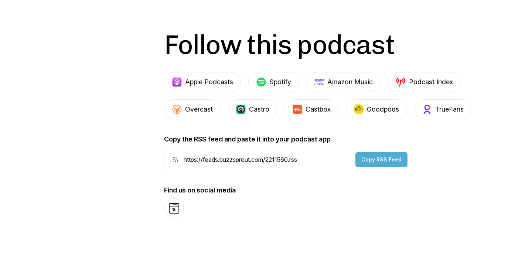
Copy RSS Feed (381, 159)
